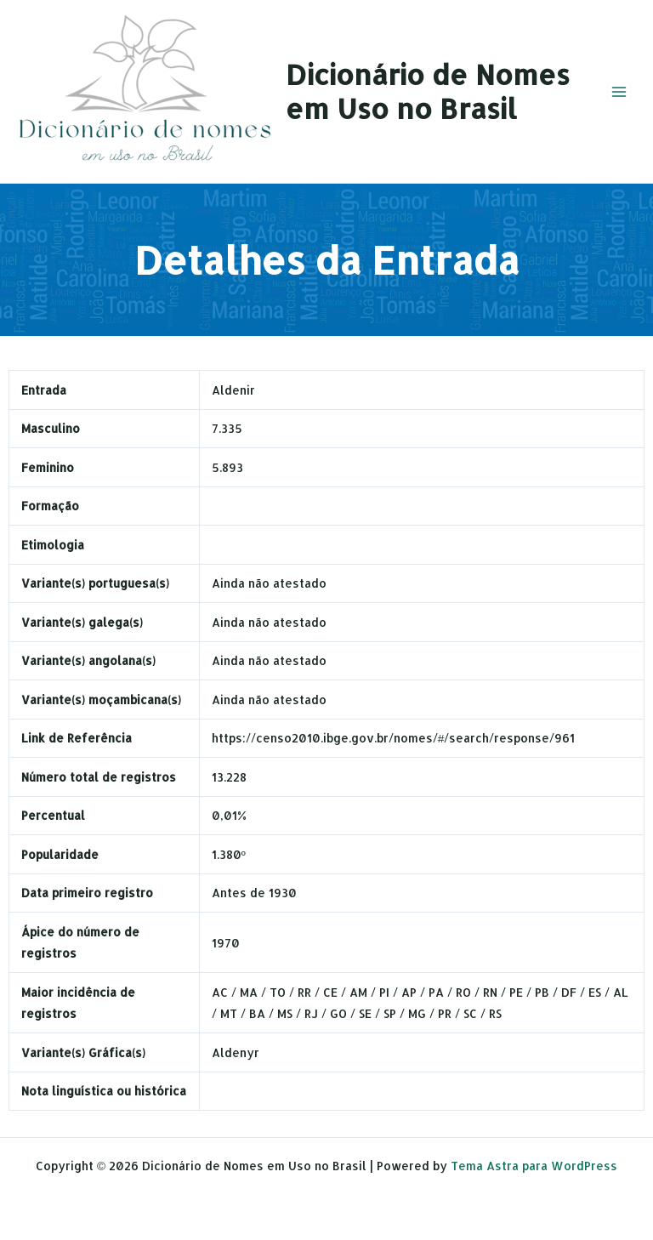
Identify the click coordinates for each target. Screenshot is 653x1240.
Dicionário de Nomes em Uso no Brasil (428, 90)
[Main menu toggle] (619, 91)
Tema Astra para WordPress (534, 1165)
